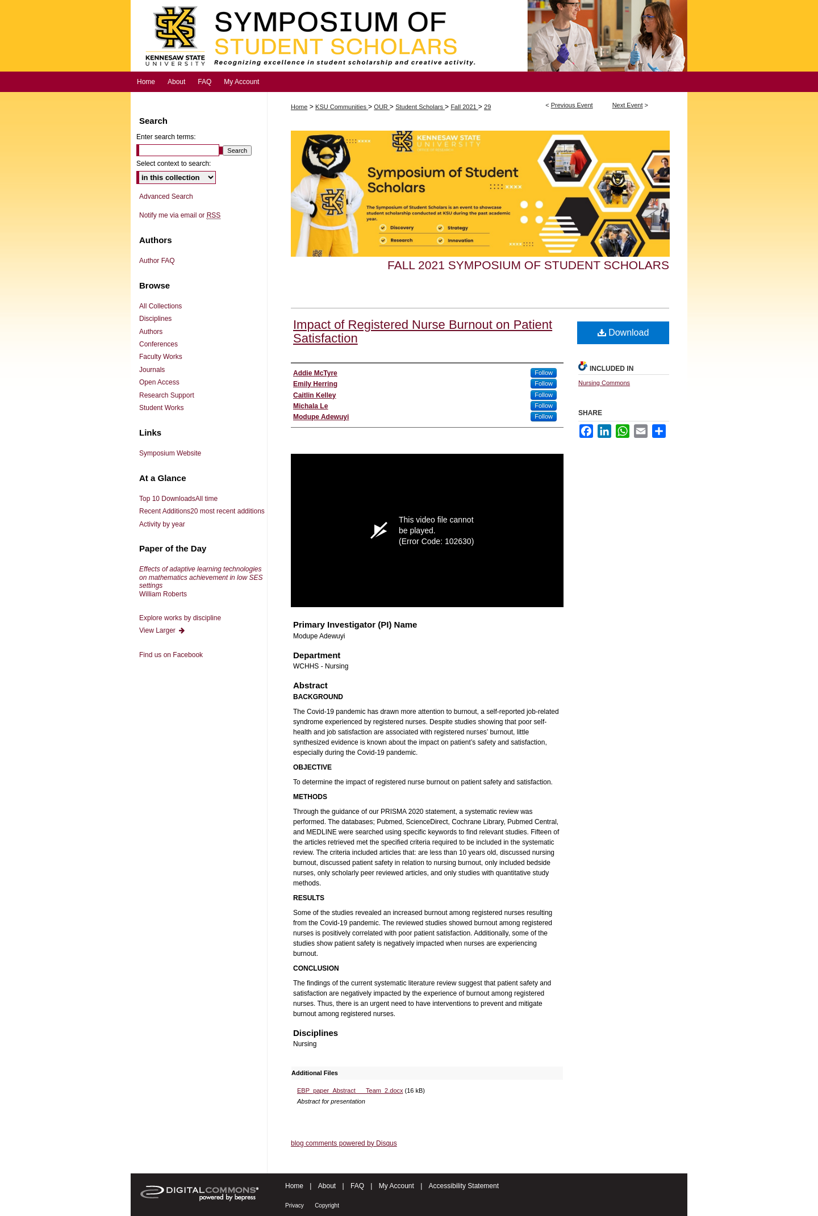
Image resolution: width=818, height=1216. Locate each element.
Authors (150, 332)
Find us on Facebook (171, 655)
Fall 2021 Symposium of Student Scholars (528, 264)
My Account (396, 1186)
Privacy (294, 1205)
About (327, 1186)
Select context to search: (173, 164)
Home (299, 106)
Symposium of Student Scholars (409, 36)
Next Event (627, 105)
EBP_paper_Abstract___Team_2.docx (350, 1090)
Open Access (159, 382)
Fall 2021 (464, 106)
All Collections (160, 306)
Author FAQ (157, 261)
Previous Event (572, 105)
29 (487, 106)
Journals (152, 370)
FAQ (357, 1186)
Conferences (158, 344)
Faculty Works (160, 357)
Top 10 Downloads (178, 499)
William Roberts (200, 581)
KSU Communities (341, 106)
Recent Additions (202, 511)
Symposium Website (170, 453)
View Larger (162, 630)
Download (623, 332)
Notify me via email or (179, 215)
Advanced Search (166, 196)
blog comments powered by (344, 1143)
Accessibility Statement (464, 1186)
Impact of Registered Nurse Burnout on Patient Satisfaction (422, 331)
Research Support (166, 395)
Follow (544, 372)
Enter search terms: (166, 137)
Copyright (327, 1205)
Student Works (161, 408)
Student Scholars (420, 106)
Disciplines (155, 319)
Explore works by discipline (180, 618)
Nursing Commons (604, 382)
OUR (382, 106)
